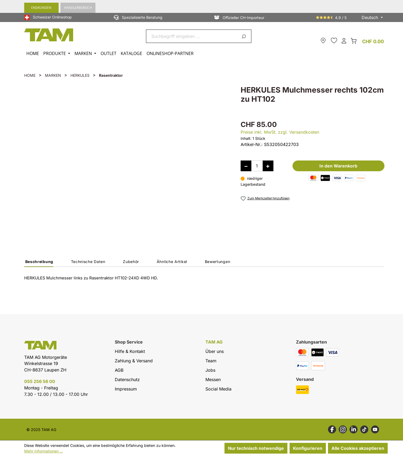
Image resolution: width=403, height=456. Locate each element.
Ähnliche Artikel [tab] (172, 261)
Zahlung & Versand (134, 360)
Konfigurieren (307, 448)
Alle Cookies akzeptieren (357, 448)
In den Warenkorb (338, 166)
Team (210, 360)
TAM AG (214, 342)
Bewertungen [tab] (217, 261)
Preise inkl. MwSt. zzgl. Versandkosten (280, 132)
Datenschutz (127, 379)
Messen (213, 379)
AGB (119, 370)
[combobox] (192, 36)
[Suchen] (244, 36)
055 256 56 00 (39, 381)
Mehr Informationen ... (43, 451)
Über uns (214, 351)
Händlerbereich (78, 7)
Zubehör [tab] (131, 261)
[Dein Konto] (343, 40)
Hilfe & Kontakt (130, 351)
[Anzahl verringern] (246, 165)
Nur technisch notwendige (256, 448)
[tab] (38, 263)
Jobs (210, 370)
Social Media (218, 389)
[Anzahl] (257, 165)
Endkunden (41, 7)
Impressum (126, 389)
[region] (127, 159)
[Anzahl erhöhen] (268, 165)
